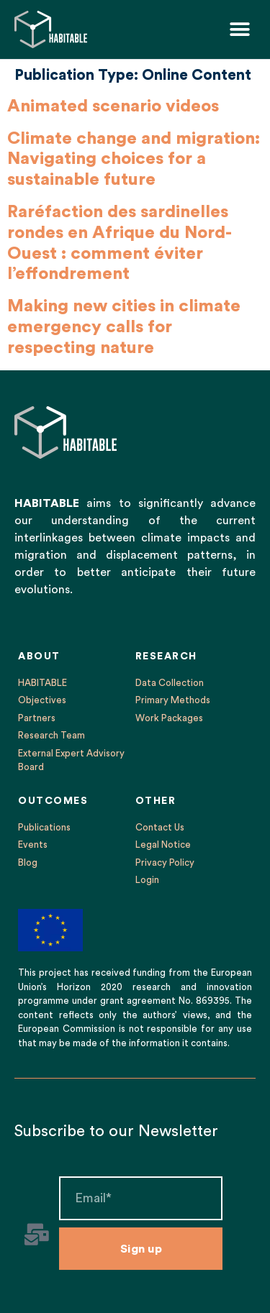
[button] (239, 29)
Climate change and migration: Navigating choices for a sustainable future (133, 159)
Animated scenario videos (113, 106)
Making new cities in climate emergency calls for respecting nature (123, 327)
